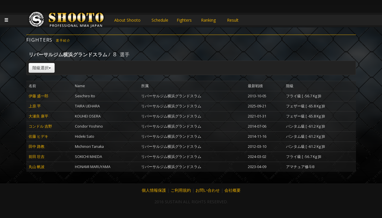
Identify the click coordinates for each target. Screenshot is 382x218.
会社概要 (232, 190)
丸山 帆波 (37, 166)
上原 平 (35, 106)
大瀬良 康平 (38, 116)
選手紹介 (63, 40)
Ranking (208, 20)
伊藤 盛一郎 (38, 96)
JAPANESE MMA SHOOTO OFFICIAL (66, 20)
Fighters (184, 20)
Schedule (160, 20)
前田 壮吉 (37, 156)
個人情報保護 (154, 190)
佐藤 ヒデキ (38, 136)
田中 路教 (37, 146)
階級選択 (41, 67)
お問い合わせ (207, 190)
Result (233, 20)
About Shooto (127, 20)
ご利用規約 (181, 190)
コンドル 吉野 (40, 126)
